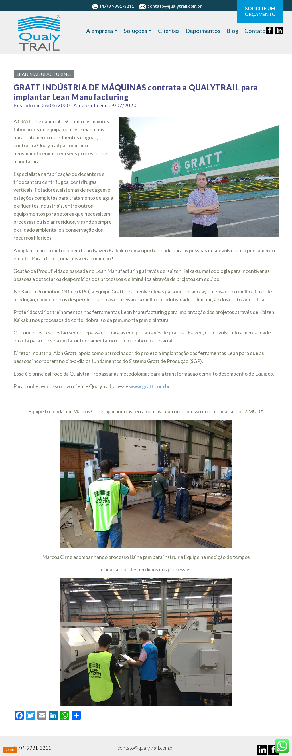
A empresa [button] (99, 30)
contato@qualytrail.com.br (170, 6)
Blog (232, 30)
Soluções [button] (135, 30)
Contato (255, 30)
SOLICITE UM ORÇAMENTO (260, 11)
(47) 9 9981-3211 (113, 6)
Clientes (169, 30)
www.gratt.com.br (149, 386)
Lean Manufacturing (44, 74)
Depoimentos (203, 30)
